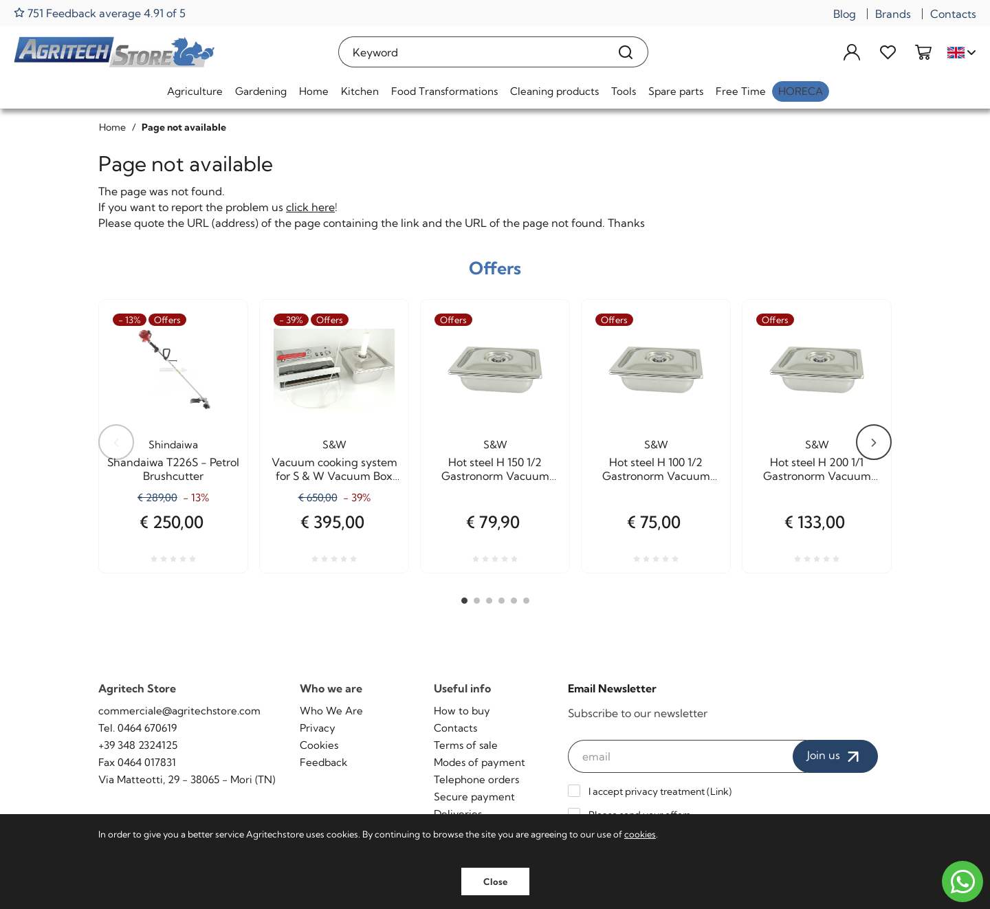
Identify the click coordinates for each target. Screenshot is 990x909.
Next (874, 442)
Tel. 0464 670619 (137, 727)
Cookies (319, 745)
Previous (116, 442)
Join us (835, 756)
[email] (687, 756)
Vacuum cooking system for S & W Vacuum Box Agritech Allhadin (334, 469)
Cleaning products (554, 91)
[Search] (626, 51)
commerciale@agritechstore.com (179, 710)
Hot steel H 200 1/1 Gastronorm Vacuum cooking (817, 469)
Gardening (261, 91)
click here (310, 207)
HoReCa (800, 91)
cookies (640, 834)
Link (719, 791)
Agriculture (195, 91)
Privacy (318, 727)
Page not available (184, 127)
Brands (893, 13)
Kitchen (360, 91)
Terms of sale (466, 745)
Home (314, 91)
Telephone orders (476, 779)
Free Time (741, 91)
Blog (844, 13)
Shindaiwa (173, 444)
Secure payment (474, 796)
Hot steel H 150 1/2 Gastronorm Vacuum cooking (495, 469)
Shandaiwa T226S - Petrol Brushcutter (173, 469)
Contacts (953, 13)
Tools (623, 91)
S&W (334, 444)
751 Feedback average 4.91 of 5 (100, 13)
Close (495, 881)
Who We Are (331, 710)
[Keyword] (471, 51)
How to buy (462, 710)
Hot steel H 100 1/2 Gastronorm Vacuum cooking (656, 469)
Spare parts (675, 91)
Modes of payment (479, 762)
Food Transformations (444, 91)
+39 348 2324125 (137, 745)
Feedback (323, 762)
